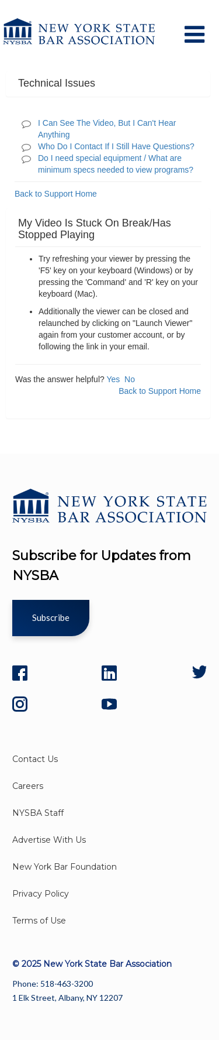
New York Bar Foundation (64, 866)
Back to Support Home (56, 193)
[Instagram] (19, 704)
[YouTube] (109, 704)
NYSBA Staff (38, 813)
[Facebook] (19, 673)
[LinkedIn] (109, 673)
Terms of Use (39, 920)
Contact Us (35, 759)
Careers (27, 786)
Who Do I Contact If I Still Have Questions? (116, 146)
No (129, 379)
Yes (113, 379)
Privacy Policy (40, 893)
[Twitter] (198, 673)
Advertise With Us (49, 840)
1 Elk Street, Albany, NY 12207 (67, 998)
